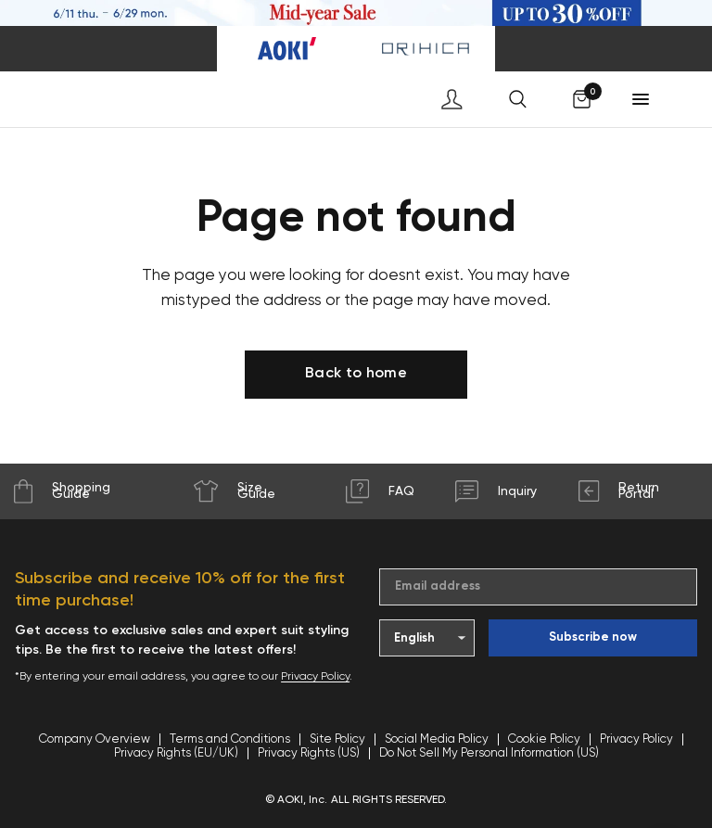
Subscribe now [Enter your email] (593, 637)
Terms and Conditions (230, 739)
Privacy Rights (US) (309, 753)
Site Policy (337, 739)
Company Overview (94, 739)
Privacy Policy (315, 676)
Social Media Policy (437, 739)
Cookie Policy (544, 739)
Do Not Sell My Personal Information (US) (489, 753)
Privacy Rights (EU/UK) (176, 753)
